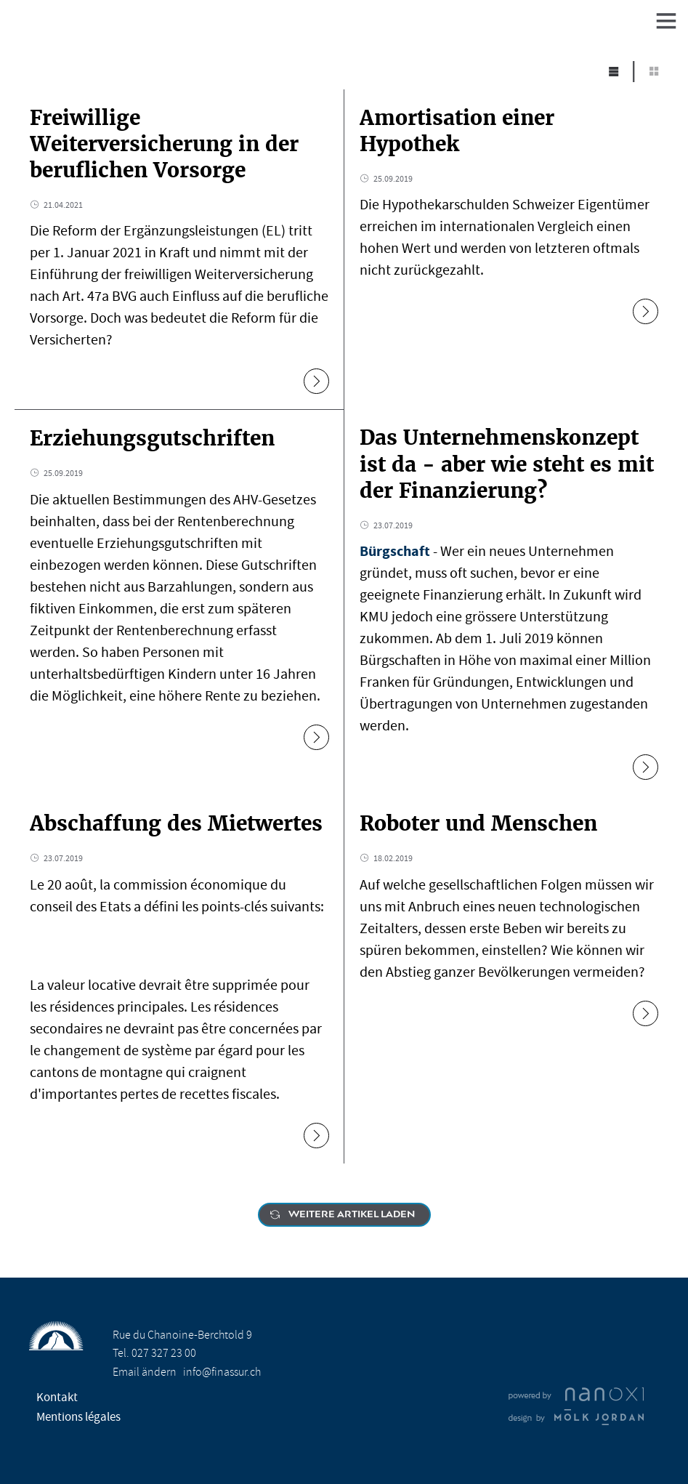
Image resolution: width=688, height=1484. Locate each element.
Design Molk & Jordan (576, 1417)
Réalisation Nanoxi (576, 1394)
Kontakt (57, 1397)
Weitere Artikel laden (351, 1214)
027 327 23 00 (163, 1353)
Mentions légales (78, 1416)
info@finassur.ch (222, 1372)
